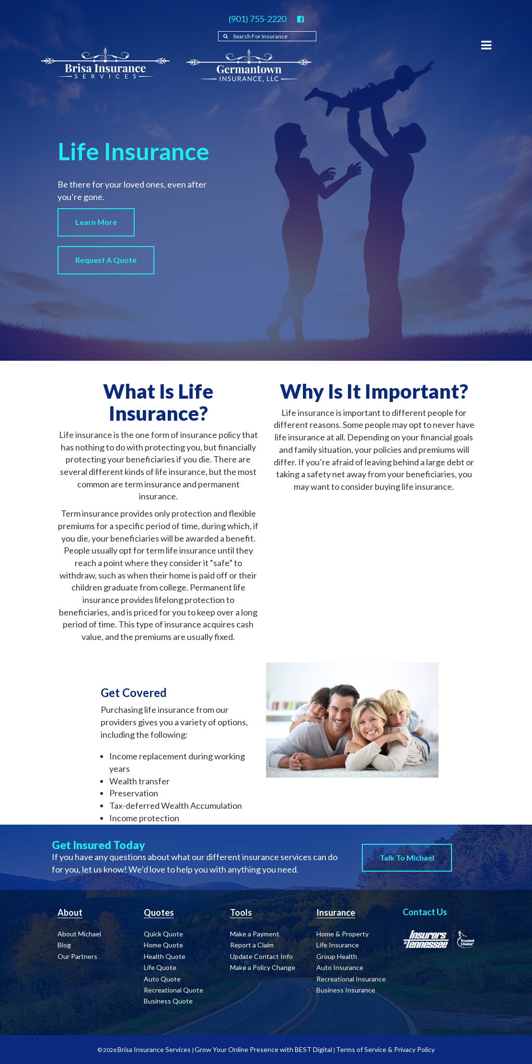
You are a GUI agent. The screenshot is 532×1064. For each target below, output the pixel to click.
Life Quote (160, 967)
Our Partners (77, 956)
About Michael (79, 934)
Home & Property (342, 934)
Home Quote (163, 945)
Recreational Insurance (351, 979)
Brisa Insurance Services (154, 1049)
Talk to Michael (407, 857)
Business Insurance (345, 990)
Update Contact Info (261, 956)
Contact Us (425, 912)
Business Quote (168, 1001)
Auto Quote (162, 979)
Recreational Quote (173, 990)
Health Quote (164, 956)
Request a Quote (106, 259)
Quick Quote (163, 934)
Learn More (96, 221)
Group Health (336, 956)
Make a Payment (254, 934)
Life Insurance (337, 945)
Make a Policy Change (262, 967)
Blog (64, 945)
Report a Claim (252, 945)
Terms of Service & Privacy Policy (385, 1049)
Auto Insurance (339, 967)
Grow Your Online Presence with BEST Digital (263, 1049)
